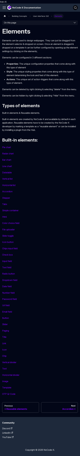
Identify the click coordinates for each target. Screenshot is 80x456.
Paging (5, 330)
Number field (8, 292)
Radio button (8, 273)
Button (5, 318)
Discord (7, 428)
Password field (9, 299)
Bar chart (6, 159)
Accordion (7, 191)
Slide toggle (8, 235)
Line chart (7, 166)
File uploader (8, 229)
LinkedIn (7, 432)
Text (4, 368)
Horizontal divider (10, 375)
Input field (7, 261)
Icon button (8, 242)
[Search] (75, 7)
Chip (4, 356)
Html (4, 216)
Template (6, 387)
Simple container (10, 210)
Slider (5, 324)
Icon (4, 349)
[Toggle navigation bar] (4, 8)
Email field (7, 311)
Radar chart (8, 153)
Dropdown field (9, 280)
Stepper (6, 197)
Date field (7, 286)
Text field (6, 267)
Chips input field (10, 248)
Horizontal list (9, 185)
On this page (10, 22)
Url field (6, 305)
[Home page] (4, 16)
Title (4, 337)
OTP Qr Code (8, 394)
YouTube (7, 437)
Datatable (7, 172)
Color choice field (10, 223)
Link (4, 343)
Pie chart (6, 147)
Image (5, 381)
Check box (7, 254)
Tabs (4, 204)
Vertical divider (9, 362)
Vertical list (7, 178)
